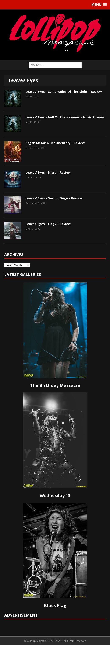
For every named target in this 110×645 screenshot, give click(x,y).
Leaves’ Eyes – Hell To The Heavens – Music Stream (64, 117)
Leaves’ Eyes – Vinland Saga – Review (53, 198)
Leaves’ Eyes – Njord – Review (48, 172)
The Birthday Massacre (55, 385)
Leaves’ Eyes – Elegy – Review (48, 224)
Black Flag (55, 605)
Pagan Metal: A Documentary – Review (55, 143)
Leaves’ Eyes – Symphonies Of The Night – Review (63, 92)
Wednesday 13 (55, 495)
